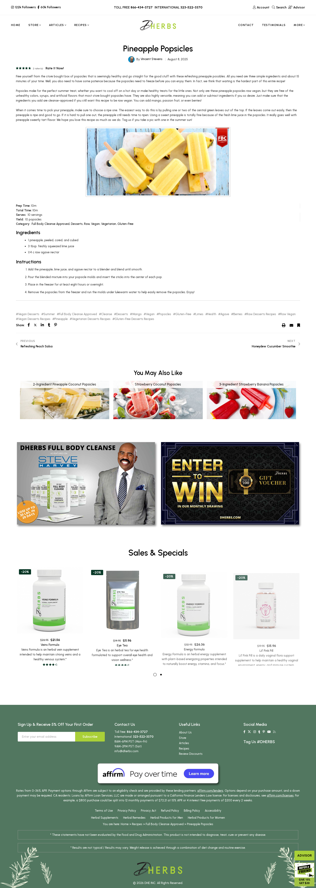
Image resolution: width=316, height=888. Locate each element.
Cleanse (106, 314)
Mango (137, 314)
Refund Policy (170, 818)
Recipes (184, 756)
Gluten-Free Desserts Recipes (134, 319)
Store (182, 746)
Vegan (95, 224)
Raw (87, 224)
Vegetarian (108, 224)
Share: (20, 325)
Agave (224, 314)
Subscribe (90, 745)
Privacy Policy (127, 818)
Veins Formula (50, 664)
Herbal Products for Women (206, 826)
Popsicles (165, 314)
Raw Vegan (288, 314)
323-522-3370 (191, 7)
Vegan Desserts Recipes (34, 319)
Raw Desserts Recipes (261, 314)
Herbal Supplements (104, 826)
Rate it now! (55, 68)
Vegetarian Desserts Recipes (91, 319)
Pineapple (61, 319)
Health (212, 314)
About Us (185, 740)
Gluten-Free (125, 224)
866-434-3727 (142, 7)
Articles (184, 751)
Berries (237, 314)
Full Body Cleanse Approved (51, 224)
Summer (49, 314)
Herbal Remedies (134, 826)
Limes (199, 314)
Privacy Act (148, 818)
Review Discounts (191, 762)
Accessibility (213, 818)
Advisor (304, 855)
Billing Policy (192, 818)
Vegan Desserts (28, 314)
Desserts (77, 224)
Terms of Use (104, 818)
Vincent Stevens (151, 59)
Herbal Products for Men (166, 826)
